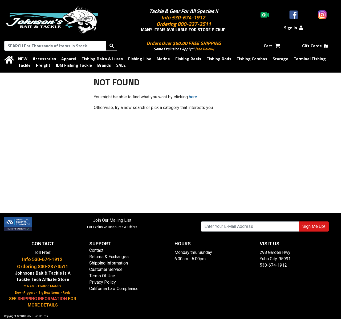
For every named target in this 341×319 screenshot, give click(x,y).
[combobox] (55, 46)
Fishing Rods (218, 59)
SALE (121, 65)
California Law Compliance (114, 288)
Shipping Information (108, 263)
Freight (43, 65)
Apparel (68, 59)
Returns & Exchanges (109, 256)
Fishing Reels (188, 59)
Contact (96, 250)
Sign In (293, 27)
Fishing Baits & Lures (102, 59)
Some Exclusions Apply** (174, 49)
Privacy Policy (102, 282)
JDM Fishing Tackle (74, 65)
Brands (104, 65)
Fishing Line (139, 59)
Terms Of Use (102, 275)
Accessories (44, 59)
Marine (163, 59)
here (193, 96)
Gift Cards (315, 46)
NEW (22, 59)
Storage (280, 59)
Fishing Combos (252, 59)
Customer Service (106, 269)
